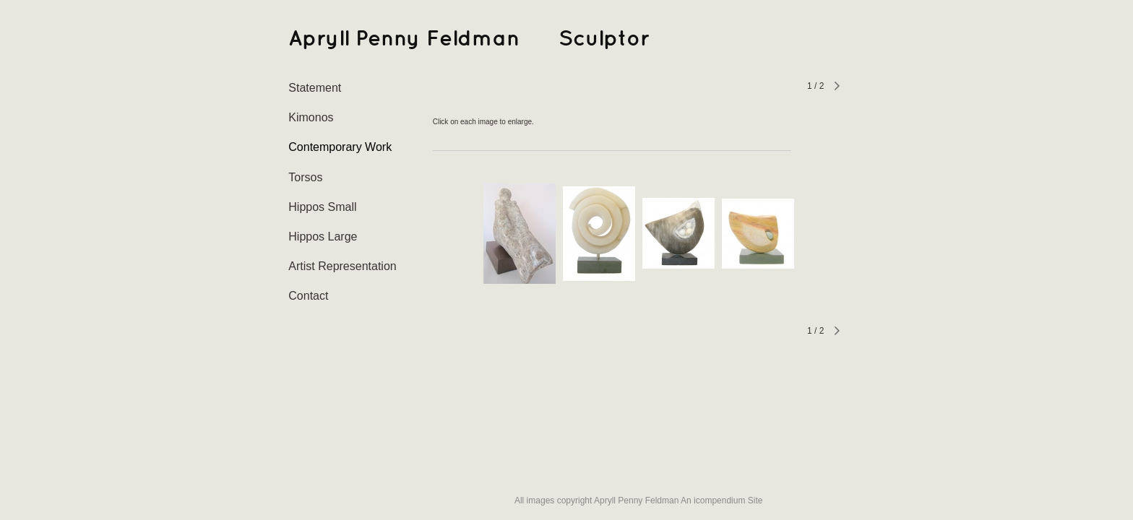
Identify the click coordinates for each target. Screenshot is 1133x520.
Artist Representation (342, 266)
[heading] (324, 39)
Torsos (305, 177)
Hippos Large (322, 236)
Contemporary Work (340, 147)
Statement (314, 88)
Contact (308, 296)
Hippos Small (322, 207)
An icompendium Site (721, 500)
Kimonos (310, 117)
